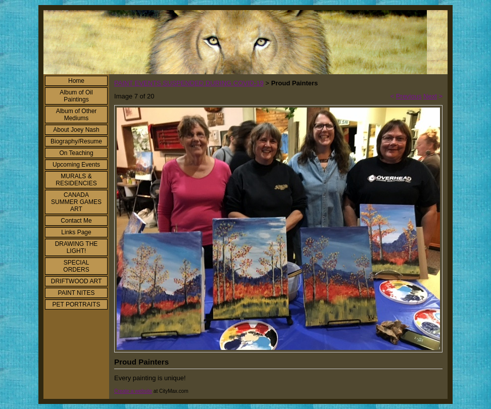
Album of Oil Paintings (76, 96)
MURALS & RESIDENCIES (76, 180)
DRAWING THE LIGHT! (76, 247)
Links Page (76, 232)
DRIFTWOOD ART (76, 281)
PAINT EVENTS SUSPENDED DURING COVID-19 (189, 83)
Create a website (133, 391)
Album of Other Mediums (76, 115)
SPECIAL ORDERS (76, 266)
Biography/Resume (76, 141)
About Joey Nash (76, 129)
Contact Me (76, 220)
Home (76, 80)
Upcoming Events (76, 164)
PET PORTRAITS (77, 304)
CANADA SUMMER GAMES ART (76, 202)
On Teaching (76, 153)
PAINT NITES (76, 292)
